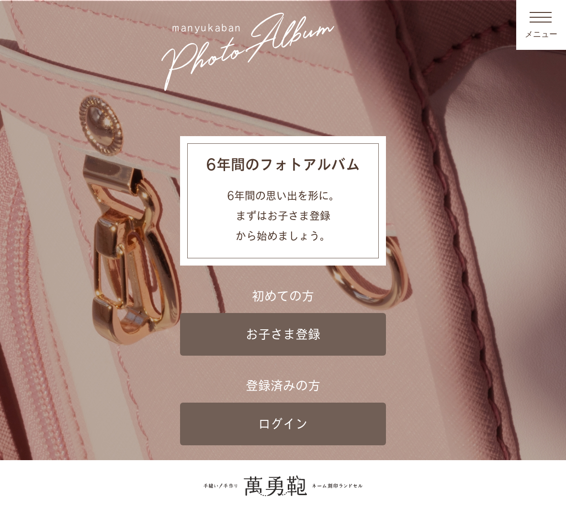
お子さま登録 (283, 334)
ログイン (283, 423)
